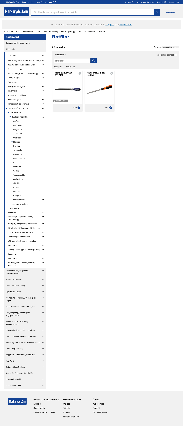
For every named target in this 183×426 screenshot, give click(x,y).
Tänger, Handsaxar (15, 69)
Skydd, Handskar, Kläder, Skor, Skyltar (20, 307)
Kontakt (161, 2)
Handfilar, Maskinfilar (87, 32)
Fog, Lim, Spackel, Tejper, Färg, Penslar (21, 336)
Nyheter (66, 412)
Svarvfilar (17, 138)
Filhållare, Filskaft (18, 200)
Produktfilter (59, 55)
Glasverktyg (12, 254)
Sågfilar (16, 171)
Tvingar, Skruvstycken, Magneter (20, 232)
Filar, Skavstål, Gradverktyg (47, 32)
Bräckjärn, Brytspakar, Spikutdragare (22, 224)
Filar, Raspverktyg (68, 32)
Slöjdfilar (16, 183)
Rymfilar (16, 146)
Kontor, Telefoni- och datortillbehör (19, 373)
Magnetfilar (17, 130)
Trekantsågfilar (19, 175)
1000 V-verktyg (14, 78)
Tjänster (67, 408)
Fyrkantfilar (17, 154)
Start (6, 32)
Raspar (16, 187)
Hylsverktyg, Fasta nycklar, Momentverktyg (24, 60)
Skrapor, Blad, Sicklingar (17, 95)
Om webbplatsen (145, 2)
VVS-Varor (10, 361)
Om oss (129, 2)
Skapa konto (39, 408)
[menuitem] (171, 12)
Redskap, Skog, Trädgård (15, 367)
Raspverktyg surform (19, 204)
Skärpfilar (17, 167)
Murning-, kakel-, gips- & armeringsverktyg (24, 250)
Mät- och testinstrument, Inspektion (22, 241)
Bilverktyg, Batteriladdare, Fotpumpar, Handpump (22, 264)
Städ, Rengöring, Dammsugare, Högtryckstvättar (18, 314)
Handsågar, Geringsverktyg (18, 104)
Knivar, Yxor (12, 91)
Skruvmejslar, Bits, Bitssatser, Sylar (21, 65)
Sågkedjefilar (18, 179)
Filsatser (16, 192)
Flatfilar (102, 32)
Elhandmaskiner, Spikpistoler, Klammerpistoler (17, 272)
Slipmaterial (10, 49)
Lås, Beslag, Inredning (14, 349)
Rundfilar (17, 163)
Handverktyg (27, 32)
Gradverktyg (14, 208)
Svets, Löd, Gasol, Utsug (15, 286)
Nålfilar (16, 121)
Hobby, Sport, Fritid (13, 385)
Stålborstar (12, 212)
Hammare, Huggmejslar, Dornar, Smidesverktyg (20, 218)
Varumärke (70, 67)
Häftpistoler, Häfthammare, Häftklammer (24, 228)
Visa (76, 107)
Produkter (15, 32)
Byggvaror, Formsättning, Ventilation (20, 355)
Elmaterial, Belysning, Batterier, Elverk (20, 330)
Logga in (37, 404)
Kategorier (58, 67)
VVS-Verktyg (13, 258)
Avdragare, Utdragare (16, 87)
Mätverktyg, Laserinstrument (19, 237)
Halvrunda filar (19, 158)
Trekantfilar (17, 150)
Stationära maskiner (14, 279)
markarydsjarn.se (71, 417)
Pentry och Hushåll (13, 379)
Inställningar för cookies (44, 412)
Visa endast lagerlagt (167, 55)
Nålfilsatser (17, 125)
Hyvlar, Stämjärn (14, 100)
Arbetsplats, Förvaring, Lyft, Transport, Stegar (21, 299)
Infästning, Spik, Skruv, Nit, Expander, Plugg (23, 343)
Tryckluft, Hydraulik (13, 292)
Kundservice (98, 404)
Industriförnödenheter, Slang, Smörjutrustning (17, 322)
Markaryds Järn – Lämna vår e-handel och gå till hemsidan (31, 2)
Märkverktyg (13, 245)
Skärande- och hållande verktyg (18, 43)
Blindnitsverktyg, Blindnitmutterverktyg (23, 73)
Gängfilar (17, 196)
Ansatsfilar (17, 134)
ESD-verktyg (12, 82)
